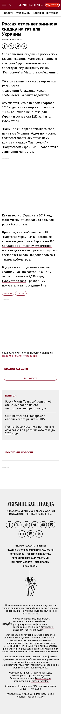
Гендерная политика (39, 554)
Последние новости (19, 452)
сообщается (11, 95)
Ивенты (41, 546)
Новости (8, 13)
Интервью (52, 13)
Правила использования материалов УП (30, 550)
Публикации (23, 13)
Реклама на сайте (25, 546)
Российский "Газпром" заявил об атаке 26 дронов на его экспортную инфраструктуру (28, 405)
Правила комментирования (19, 355)
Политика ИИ (17, 554)
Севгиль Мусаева (41, 675)
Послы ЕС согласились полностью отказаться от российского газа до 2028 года (30, 430)
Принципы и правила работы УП (30, 558)
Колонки (38, 13)
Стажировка (41, 562)
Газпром (8, 293)
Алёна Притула (43, 678)
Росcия (21, 293)
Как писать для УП (21, 562)
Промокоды (30, 566)
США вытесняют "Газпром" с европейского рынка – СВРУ (25, 417)
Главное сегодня (16, 369)
